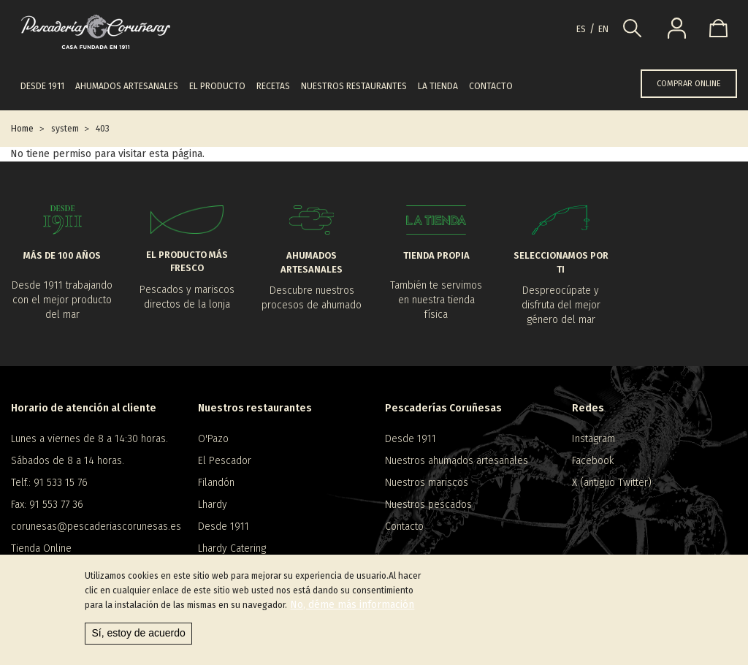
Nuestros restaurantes (354, 86)
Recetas (273, 86)
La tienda (438, 86)
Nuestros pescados (428, 504)
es (581, 29)
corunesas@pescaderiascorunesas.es (93, 526)
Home (22, 128)
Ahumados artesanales (126, 86)
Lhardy (212, 504)
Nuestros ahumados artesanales (456, 461)
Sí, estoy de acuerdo (138, 633)
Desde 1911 (42, 86)
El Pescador (224, 461)
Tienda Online (41, 548)
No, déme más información (352, 604)
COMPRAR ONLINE (689, 83)
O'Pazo (213, 439)
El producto (217, 86)
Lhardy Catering (232, 548)
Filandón (216, 482)
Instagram (593, 439)
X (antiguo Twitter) (612, 482)
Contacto (491, 86)
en (603, 29)
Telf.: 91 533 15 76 (49, 482)
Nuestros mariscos (426, 482)
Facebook (593, 461)
